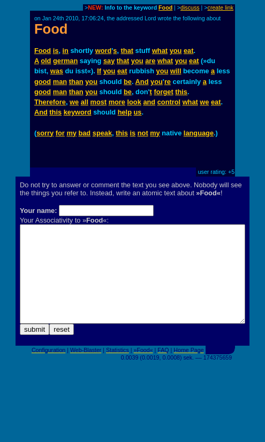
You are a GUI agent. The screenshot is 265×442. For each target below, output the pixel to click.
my (71, 133)
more (117, 102)
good (42, 82)
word (103, 51)
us (138, 112)
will (175, 71)
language (199, 133)
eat (189, 51)
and (149, 102)
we (74, 102)
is (56, 51)
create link (221, 7)
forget (163, 92)
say (109, 61)
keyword (78, 112)
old (46, 61)
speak (102, 133)
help (125, 112)
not (143, 133)
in (66, 51)
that (127, 51)
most (98, 102)
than (76, 82)
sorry (45, 133)
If (99, 71)
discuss (190, 7)
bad (84, 133)
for (60, 133)
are (150, 61)
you (176, 51)
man (60, 82)
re (167, 82)
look (134, 102)
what (160, 51)
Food (165, 7)
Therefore (50, 102)
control (168, 102)
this (181, 92)
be (128, 82)
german (65, 61)
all (84, 102)
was (56, 71)
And (142, 82)
